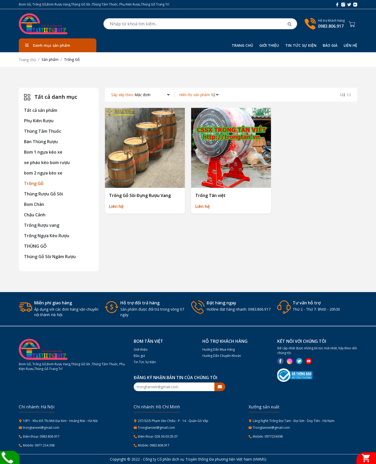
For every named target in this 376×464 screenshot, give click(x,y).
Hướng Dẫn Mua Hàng (218, 349)
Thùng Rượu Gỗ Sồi (43, 194)
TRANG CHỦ (242, 45)
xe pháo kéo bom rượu (47, 162)
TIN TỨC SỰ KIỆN (300, 45)
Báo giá (139, 355)
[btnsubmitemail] (219, 386)
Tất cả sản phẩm (40, 110)
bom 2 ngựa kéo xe (43, 173)
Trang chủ (27, 59)
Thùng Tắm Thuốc (42, 131)
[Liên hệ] (7, 457)
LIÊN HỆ (350, 45)
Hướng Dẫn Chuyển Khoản (221, 355)
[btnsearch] (289, 23)
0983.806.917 (331, 26)
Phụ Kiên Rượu (39, 121)
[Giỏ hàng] (366, 458)
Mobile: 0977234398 (268, 436)
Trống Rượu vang (41, 225)
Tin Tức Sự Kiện (145, 362)
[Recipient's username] (174, 386)
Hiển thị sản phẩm (194, 94)
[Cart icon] (353, 23)
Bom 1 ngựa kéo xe (43, 152)
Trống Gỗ (33, 183)
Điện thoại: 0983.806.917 (41, 436)
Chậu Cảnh (34, 215)
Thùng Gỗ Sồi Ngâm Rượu (50, 256)
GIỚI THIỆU (269, 45)
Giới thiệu (141, 349)
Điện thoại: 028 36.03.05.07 (158, 436)
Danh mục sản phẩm (47, 45)
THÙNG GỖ (35, 246)
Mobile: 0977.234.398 (39, 445)
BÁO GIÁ (330, 45)
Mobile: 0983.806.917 (153, 445)
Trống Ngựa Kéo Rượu (46, 236)
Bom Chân (34, 204)
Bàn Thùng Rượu (41, 141)
